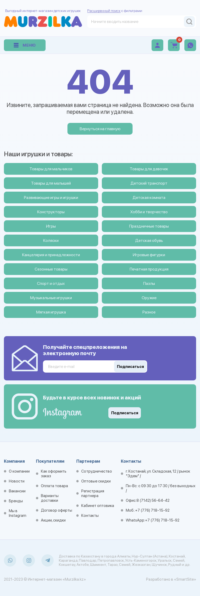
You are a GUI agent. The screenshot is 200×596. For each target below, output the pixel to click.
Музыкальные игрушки (51, 297)
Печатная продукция (149, 269)
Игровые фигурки (149, 254)
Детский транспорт (148, 183)
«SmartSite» (185, 579)
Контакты (90, 515)
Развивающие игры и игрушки (51, 197)
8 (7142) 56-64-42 (153, 500)
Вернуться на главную (100, 128)
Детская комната (149, 197)
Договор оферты (56, 510)
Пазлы (149, 283)
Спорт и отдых (51, 283)
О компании (19, 471)
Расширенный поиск (104, 11)
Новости (16, 481)
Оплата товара (54, 486)
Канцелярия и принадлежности (51, 254)
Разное (148, 312)
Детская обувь (149, 240)
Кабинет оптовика (97, 505)
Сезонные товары (51, 269)
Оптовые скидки (96, 481)
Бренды (16, 501)
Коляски (51, 240)
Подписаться (124, 413)
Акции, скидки (53, 520)
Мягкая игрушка (51, 312)
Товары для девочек (149, 168)
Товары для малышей (51, 183)
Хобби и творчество (149, 211)
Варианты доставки (50, 498)
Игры (51, 226)
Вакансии (17, 491)
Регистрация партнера (92, 493)
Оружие (149, 297)
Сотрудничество (96, 471)
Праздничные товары (149, 226)
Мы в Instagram (17, 513)
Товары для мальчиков (50, 168)
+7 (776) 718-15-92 (152, 510)
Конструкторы (51, 211)
